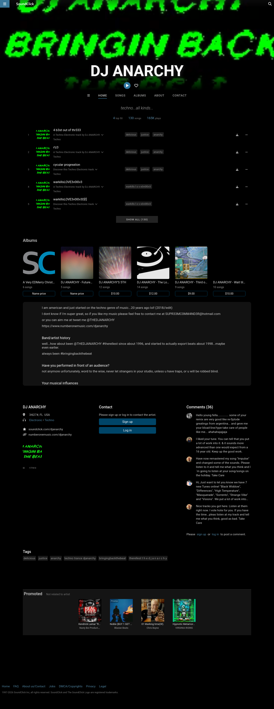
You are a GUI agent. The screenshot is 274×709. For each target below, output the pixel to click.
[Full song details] (246, 135)
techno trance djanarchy (80, 558)
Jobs (52, 686)
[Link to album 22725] (39, 271)
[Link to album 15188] (229, 271)
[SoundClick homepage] (25, 3)
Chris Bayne (153, 628)
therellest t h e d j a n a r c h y (148, 558)
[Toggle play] (28, 134)
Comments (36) (199, 407)
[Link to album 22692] (77, 271)
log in (215, 534)
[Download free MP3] (237, 135)
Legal (102, 686)
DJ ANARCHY (34, 407)
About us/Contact (33, 686)
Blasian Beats (121, 628)
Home (102, 95)
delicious (131, 134)
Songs (120, 95)
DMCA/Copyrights (71, 686)
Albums (140, 95)
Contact (180, 95)
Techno (57, 139)
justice (145, 134)
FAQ (16, 686)
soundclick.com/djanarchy (46, 429)
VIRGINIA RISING (184, 628)
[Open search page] (270, 4)
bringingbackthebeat (112, 558)
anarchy (158, 134)
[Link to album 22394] (191, 271)
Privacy (91, 686)
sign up (201, 534)
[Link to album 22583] (115, 271)
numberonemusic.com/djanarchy (50, 434)
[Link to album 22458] (153, 271)
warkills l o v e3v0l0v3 (138, 186)
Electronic (35, 420)
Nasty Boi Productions (91, 628)
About (159, 95)
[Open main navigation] (5, 4)
